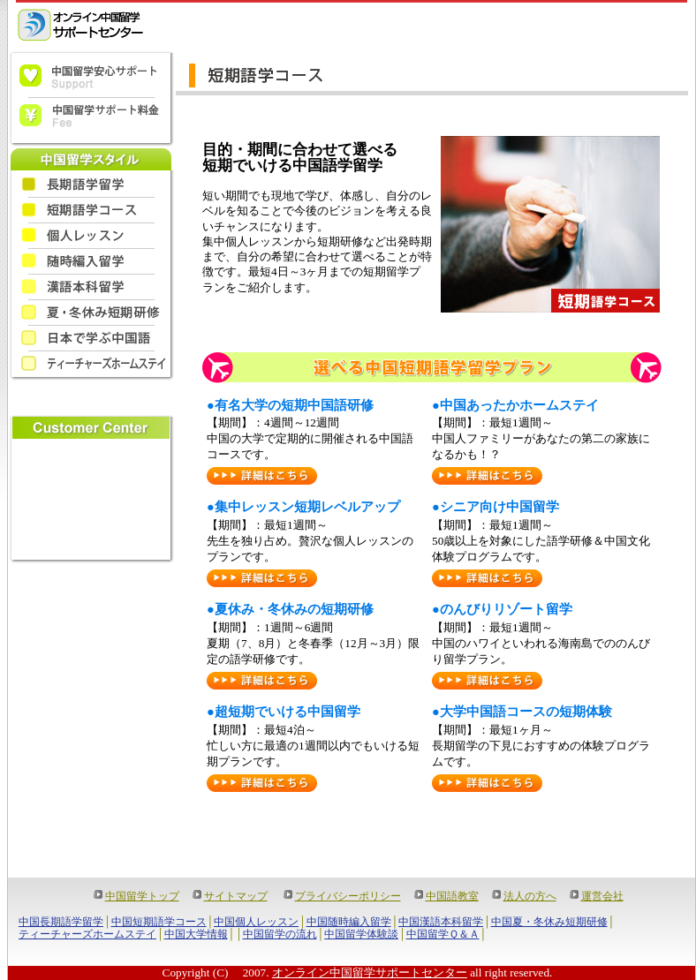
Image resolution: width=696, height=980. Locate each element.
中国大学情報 (196, 934)
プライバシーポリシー (348, 896)
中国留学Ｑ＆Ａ (443, 934)
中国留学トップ (142, 896)
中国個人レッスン (256, 922)
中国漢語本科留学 (440, 922)
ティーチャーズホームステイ (87, 934)
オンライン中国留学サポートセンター (369, 972)
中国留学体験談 (361, 934)
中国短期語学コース (159, 922)
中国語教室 (452, 896)
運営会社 (602, 896)
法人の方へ (529, 896)
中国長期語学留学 (61, 922)
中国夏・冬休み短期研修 (549, 922)
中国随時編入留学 (348, 922)
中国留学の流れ (280, 934)
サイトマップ (236, 896)
